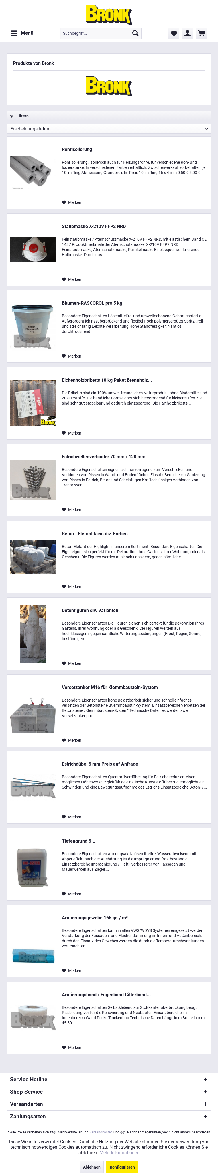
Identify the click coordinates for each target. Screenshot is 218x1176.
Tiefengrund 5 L (78, 841)
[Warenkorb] (201, 33)
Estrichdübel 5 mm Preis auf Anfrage (100, 764)
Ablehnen (92, 1167)
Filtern (19, 116)
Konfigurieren (122, 1167)
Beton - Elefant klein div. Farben (95, 533)
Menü (22, 32)
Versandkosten (101, 1132)
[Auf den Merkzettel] (71, 202)
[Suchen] (135, 33)
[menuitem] (21, 33)
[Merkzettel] (173, 33)
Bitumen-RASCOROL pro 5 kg (92, 303)
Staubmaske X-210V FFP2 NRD (94, 226)
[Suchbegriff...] (101, 33)
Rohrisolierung (77, 149)
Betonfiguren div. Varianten (90, 610)
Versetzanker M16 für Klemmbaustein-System (110, 687)
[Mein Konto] (187, 33)
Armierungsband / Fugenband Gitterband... (106, 994)
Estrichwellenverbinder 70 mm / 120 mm (104, 456)
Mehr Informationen (119, 1152)
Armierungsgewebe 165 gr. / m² (95, 917)
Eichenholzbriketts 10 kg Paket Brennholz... (107, 380)
